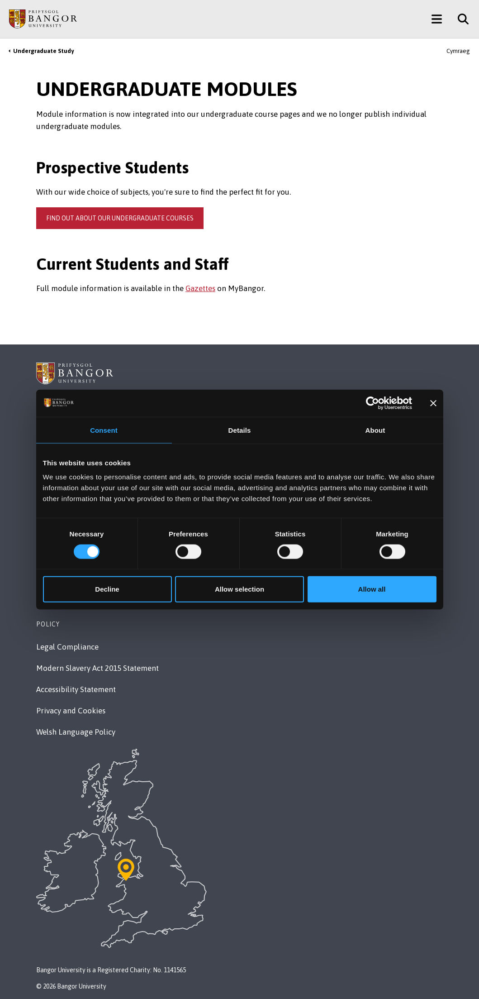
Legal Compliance (67, 646)
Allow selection (239, 589)
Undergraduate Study (43, 51)
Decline (107, 589)
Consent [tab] (104, 430)
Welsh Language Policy (75, 731)
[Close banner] (433, 403)
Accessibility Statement (76, 689)
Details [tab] (239, 430)
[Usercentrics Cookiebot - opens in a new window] (372, 403)
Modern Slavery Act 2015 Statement (97, 668)
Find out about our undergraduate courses (120, 218)
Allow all (372, 589)
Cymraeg (458, 51)
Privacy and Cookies (70, 710)
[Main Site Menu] (436, 19)
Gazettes (200, 288)
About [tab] (375, 430)
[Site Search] (460, 19)
